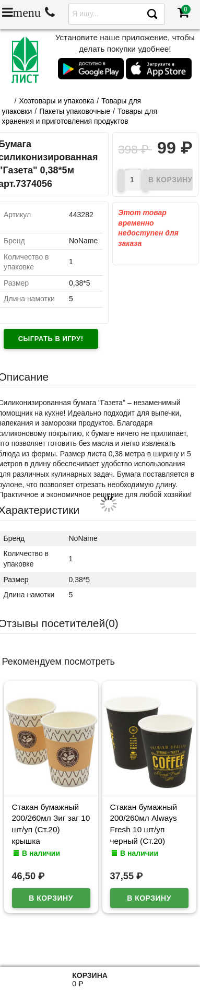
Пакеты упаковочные (74, 111)
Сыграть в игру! (51, 339)
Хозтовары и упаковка (56, 101)
